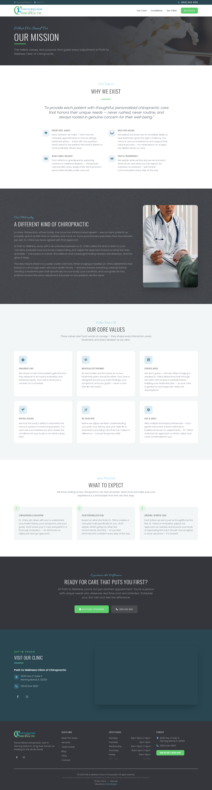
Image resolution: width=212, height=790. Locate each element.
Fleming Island (75, 777)
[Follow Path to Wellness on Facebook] (16, 757)
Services (66, 742)
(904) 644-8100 (188, 2)
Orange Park (88, 777)
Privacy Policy (100, 781)
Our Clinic (172, 10)
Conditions (156, 10)
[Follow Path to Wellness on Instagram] (23, 757)
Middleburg (100, 777)
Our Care (142, 10)
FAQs (64, 755)
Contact (66, 760)
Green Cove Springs (114, 777)
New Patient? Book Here (170, 752)
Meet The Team (70, 738)
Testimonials (68, 746)
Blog (64, 751)
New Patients (189, 10)
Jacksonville (129, 777)
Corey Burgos (111, 784)
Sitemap (114, 781)
